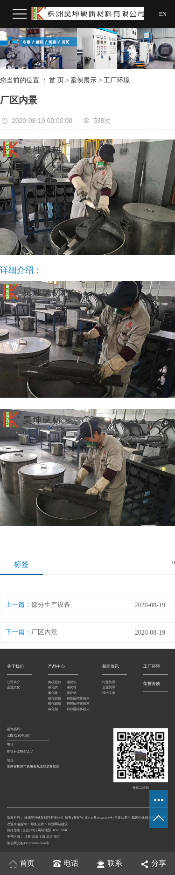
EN (163, 14)
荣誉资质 (151, 683)
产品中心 (56, 666)
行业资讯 (108, 682)
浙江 (57, 836)
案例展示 (83, 80)
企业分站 (28, 830)
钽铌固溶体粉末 (76, 698)
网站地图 (44, 830)
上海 (42, 836)
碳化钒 (72, 682)
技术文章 (108, 692)
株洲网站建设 (57, 824)
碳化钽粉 (54, 698)
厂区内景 (44, 632)
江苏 (27, 836)
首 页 (56, 80)
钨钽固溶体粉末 (76, 703)
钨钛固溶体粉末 (76, 709)
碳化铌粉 (54, 703)
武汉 (35, 836)
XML (64, 830)
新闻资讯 (110, 666)
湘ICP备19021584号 (98, 817)
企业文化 (13, 687)
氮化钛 (53, 692)
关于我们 (15, 666)
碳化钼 (53, 709)
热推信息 (13, 830)
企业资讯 (108, 687)
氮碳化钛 (54, 682)
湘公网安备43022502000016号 (28, 843)
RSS (56, 830)
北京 (49, 836)
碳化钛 (53, 687)
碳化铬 (72, 692)
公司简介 (13, 682)
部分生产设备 (50, 604)
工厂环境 (117, 80)
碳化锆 (72, 687)
